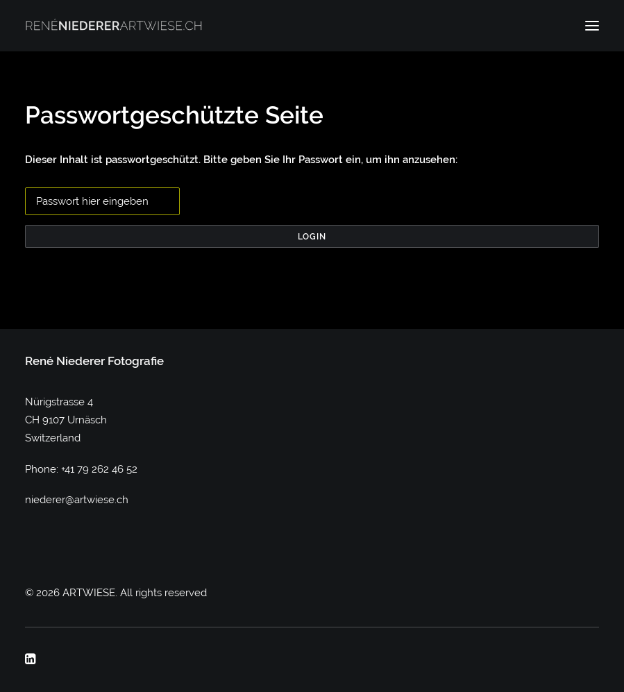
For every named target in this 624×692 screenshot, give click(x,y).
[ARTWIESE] (114, 26)
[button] (592, 25)
